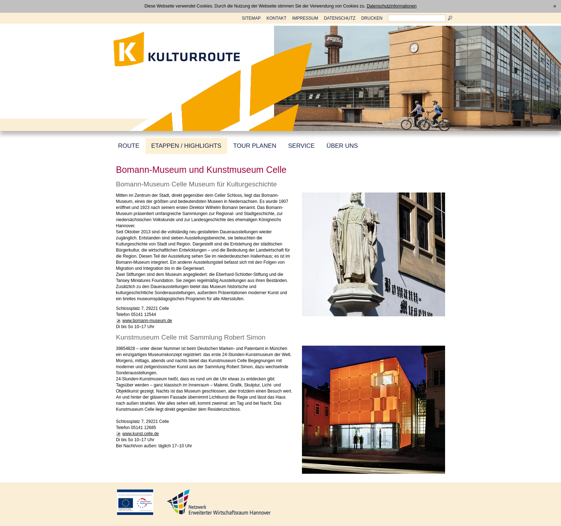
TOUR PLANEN (255, 145)
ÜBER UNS (342, 145)
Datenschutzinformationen (391, 6)
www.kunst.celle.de (140, 433)
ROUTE (129, 145)
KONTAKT (277, 18)
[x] (554, 6)
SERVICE (301, 145)
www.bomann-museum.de (147, 320)
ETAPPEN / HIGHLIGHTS (186, 145)
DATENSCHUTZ (339, 18)
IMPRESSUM (305, 18)
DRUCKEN (371, 18)
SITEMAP (251, 18)
